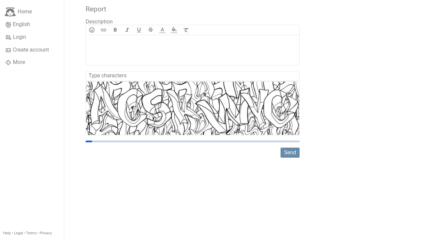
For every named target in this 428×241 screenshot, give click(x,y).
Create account (27, 50)
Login (15, 37)
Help (7, 233)
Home (18, 12)
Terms (31, 233)
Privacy (46, 233)
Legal (18, 233)
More (15, 62)
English (17, 24)
